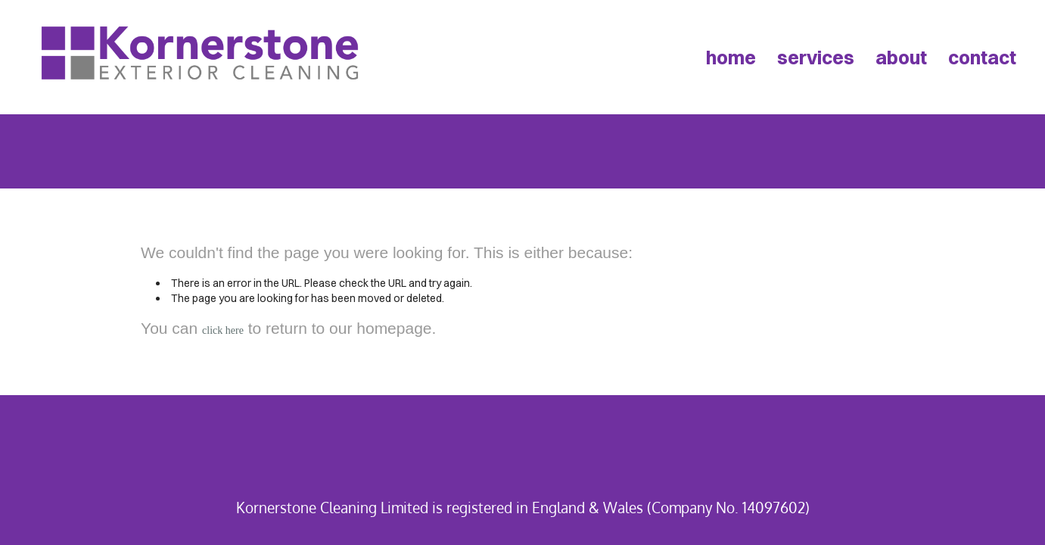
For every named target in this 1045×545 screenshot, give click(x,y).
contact (982, 57)
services (815, 57)
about (901, 57)
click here (223, 330)
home (731, 57)
